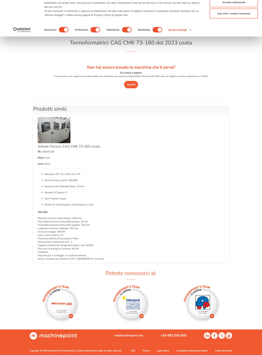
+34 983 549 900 (173, 335)
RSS (133, 350)
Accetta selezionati (233, 20)
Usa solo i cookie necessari (233, 31)
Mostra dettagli (177, 47)
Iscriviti (131, 84)
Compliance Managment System (192, 350)
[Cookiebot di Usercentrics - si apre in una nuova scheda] (22, 47)
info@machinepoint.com (128, 335)
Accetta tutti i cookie (233, 8)
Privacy (145, 350)
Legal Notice (163, 350)
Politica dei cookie (223, 350)
